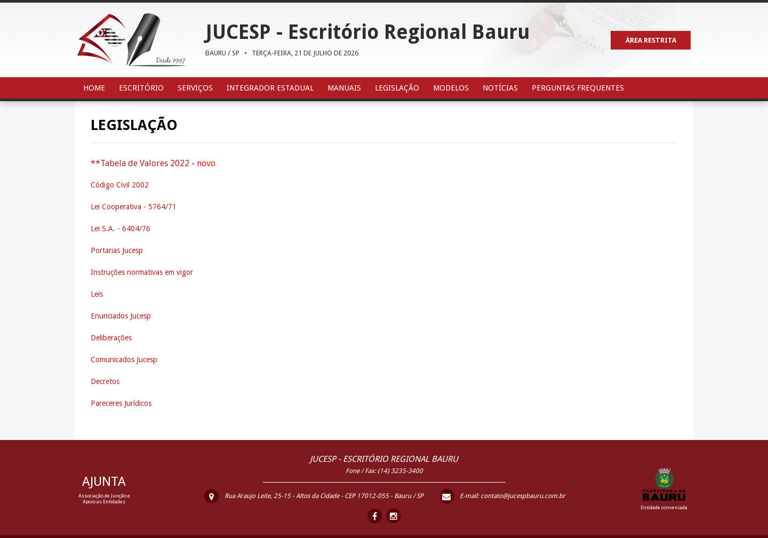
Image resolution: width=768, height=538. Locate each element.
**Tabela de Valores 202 (138, 163)
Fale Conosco (111, 109)
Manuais (344, 88)
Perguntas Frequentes (578, 88)
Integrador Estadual (270, 88)
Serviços (195, 88)
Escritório (141, 88)
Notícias (500, 88)
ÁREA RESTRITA (651, 40)
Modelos (451, 88)
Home (94, 88)
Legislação (397, 88)
